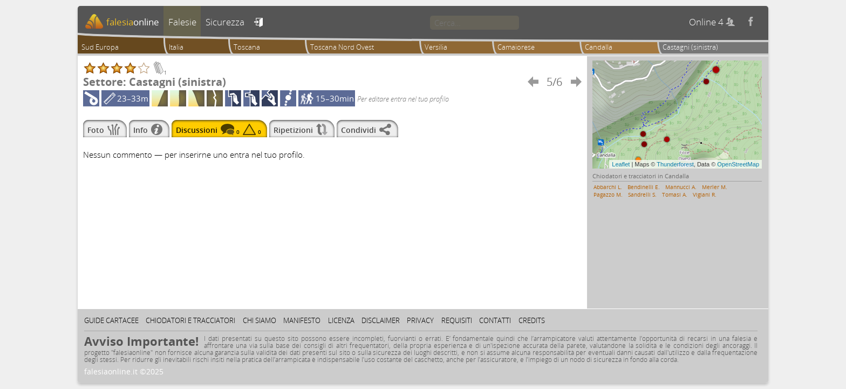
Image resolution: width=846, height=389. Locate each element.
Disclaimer (380, 320)
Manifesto (301, 320)
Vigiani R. (705, 194)
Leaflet (621, 164)
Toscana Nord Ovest (342, 47)
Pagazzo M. (608, 194)
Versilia (436, 47)
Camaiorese (516, 47)
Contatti (495, 320)
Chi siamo (259, 320)
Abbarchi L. (607, 187)
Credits (531, 320)
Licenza (341, 320)
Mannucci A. (681, 187)
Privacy (420, 320)
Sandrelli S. (642, 194)
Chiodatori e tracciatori (190, 320)
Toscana (247, 47)
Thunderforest (675, 164)
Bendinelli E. (643, 187)
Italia (176, 47)
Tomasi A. (674, 194)
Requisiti (456, 320)
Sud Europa (100, 47)
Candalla (598, 47)
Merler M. (714, 187)
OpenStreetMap (738, 164)
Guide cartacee (111, 320)
